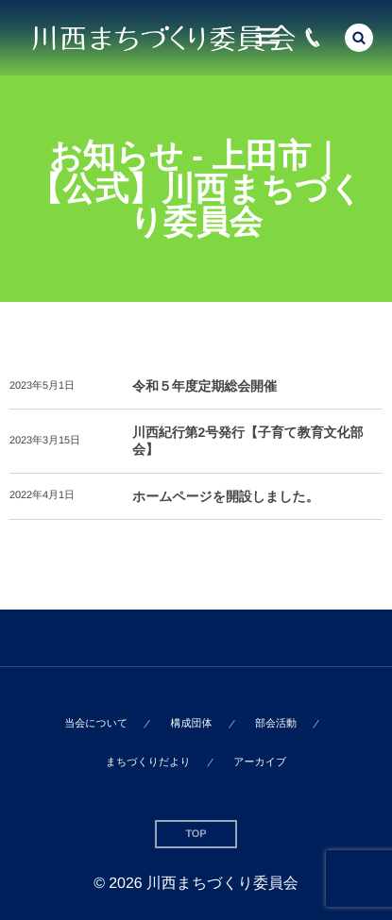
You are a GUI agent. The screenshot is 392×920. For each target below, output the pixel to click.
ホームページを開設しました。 (225, 496)
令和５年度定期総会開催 (204, 385)
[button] (359, 38)
